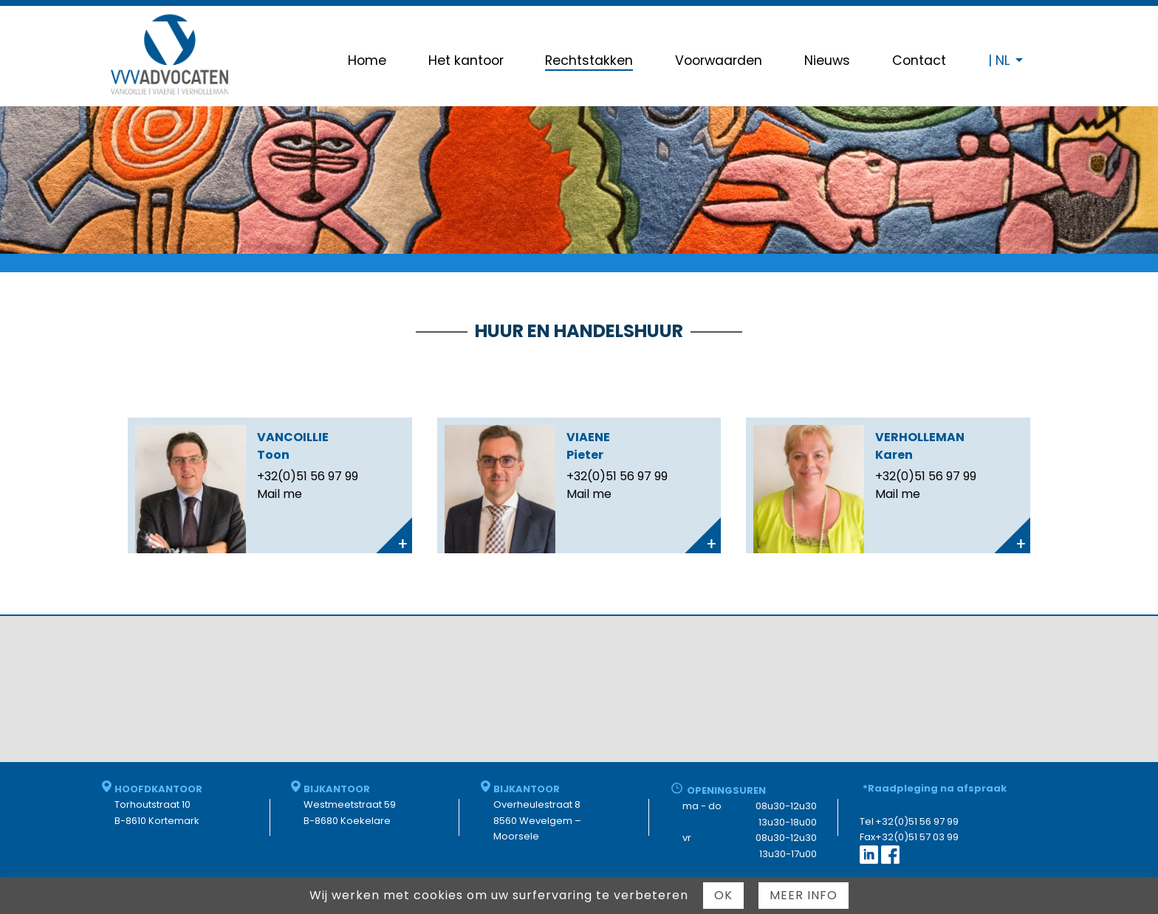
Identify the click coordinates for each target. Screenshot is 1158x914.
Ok (723, 895)
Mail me (279, 493)
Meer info (803, 895)
